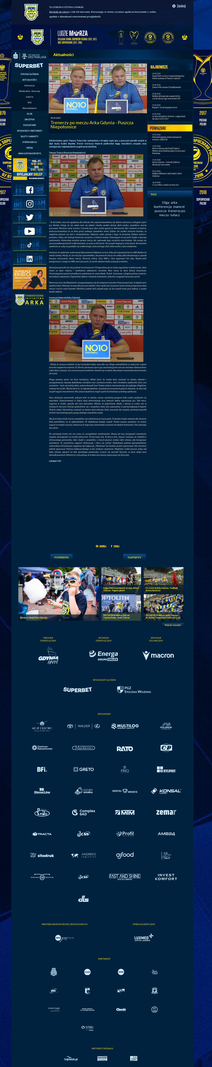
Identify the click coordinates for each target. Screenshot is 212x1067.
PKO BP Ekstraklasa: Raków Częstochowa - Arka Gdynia (116, 616)
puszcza (160, 211)
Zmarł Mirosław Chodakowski (166, 87)
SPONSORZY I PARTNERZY (29, 131)
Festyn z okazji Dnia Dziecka (33, 617)
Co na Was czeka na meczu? (165, 184)
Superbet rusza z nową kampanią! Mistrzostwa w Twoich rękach (168, 77)
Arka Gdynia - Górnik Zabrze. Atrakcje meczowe (166, 163)
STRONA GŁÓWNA (29, 74)
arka (174, 202)
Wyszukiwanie (30, 108)
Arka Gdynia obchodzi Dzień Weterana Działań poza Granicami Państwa (168, 150)
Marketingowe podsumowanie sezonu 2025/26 (167, 138)
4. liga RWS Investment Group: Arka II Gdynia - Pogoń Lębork (121, 589)
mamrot (179, 206)
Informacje (29, 85)
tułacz (175, 215)
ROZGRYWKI (29, 125)
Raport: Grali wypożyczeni (164, 107)
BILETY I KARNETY (29, 136)
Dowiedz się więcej (59, 11)
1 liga (165, 202)
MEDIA (29, 147)
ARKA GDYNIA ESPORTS (29, 153)
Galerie (29, 97)
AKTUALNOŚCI (29, 80)
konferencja (163, 206)
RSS (29, 102)
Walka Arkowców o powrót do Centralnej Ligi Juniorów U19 (166, 97)
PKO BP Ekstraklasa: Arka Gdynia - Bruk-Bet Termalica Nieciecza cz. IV (163, 616)
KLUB (29, 114)
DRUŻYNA (29, 119)
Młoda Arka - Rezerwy (29, 91)
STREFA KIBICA (29, 142)
